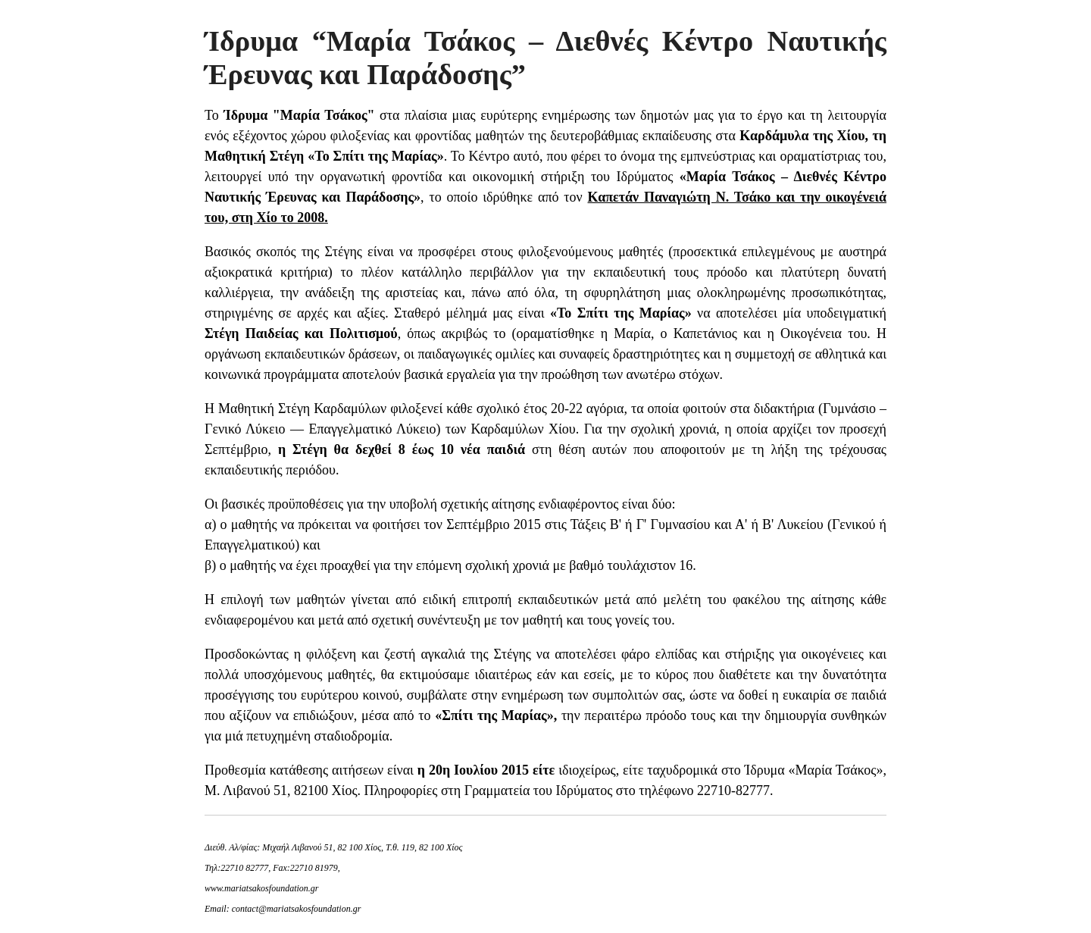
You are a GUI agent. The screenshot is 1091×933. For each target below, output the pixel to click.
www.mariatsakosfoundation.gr (261, 888)
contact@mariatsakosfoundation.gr (296, 908)
